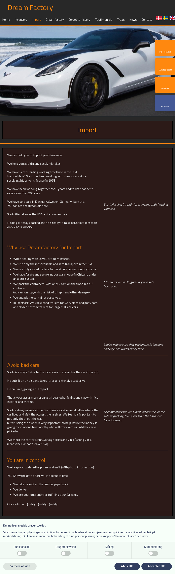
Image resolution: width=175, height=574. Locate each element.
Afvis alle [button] (127, 566)
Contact (147, 19)
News (133, 19)
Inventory (21, 19)
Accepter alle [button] (156, 566)
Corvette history (79, 19)
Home (6, 19)
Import (36, 19)
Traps (121, 19)
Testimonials (103, 19)
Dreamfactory (55, 19)
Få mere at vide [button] (20, 566)
